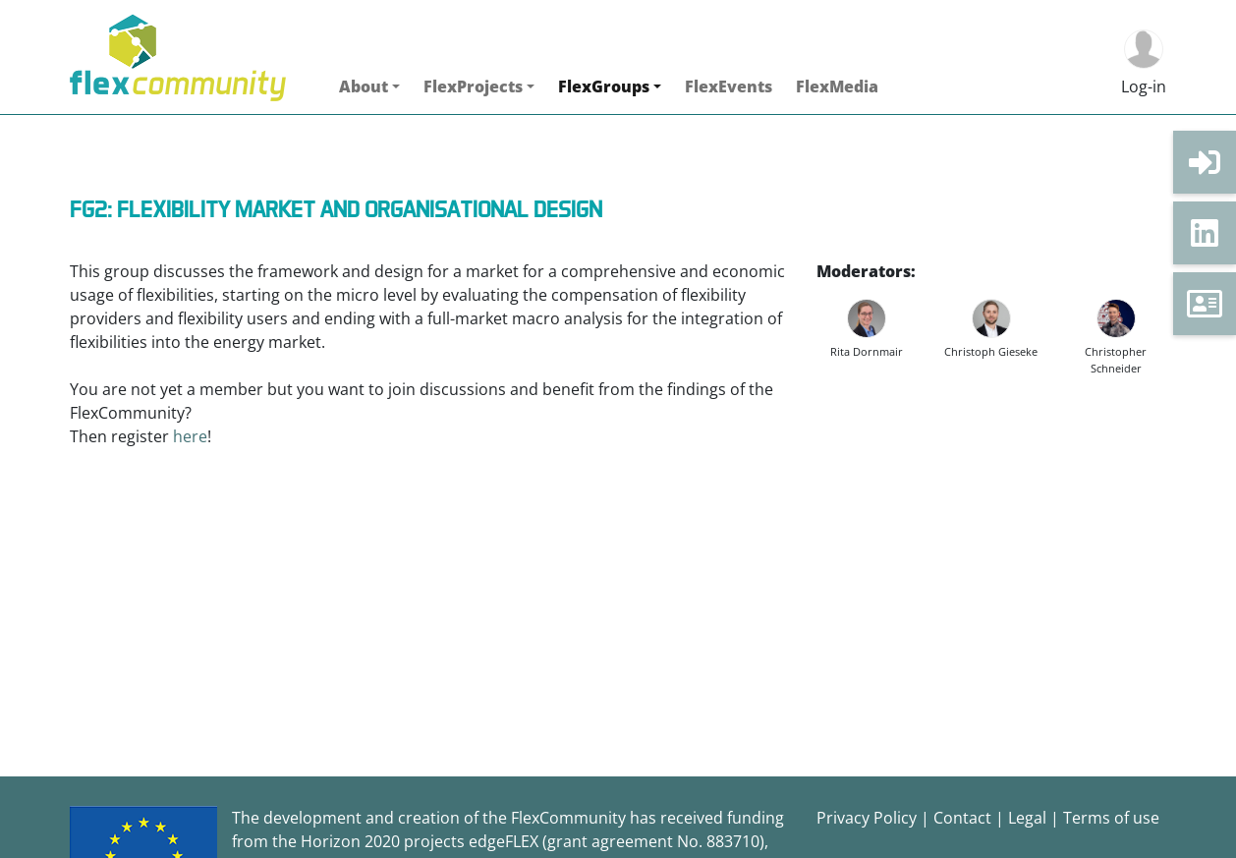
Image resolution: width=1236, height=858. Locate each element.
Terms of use (1111, 818)
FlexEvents (728, 86)
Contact (962, 818)
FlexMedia (837, 86)
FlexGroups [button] (603, 86)
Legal (1027, 818)
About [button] (363, 86)
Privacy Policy (866, 818)
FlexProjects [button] (473, 86)
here (190, 436)
